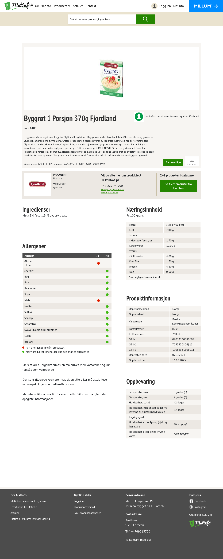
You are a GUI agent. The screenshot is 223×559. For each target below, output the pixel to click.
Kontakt (91, 6)
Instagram (197, 507)
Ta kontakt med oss (138, 540)
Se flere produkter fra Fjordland (179, 186)
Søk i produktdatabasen (87, 513)
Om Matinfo (43, 6)
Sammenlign (173, 162)
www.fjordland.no (109, 192)
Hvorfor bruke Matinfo (23, 507)
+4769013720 (140, 531)
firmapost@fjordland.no (112, 189)
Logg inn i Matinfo (167, 6)
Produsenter (62, 6)
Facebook (197, 501)
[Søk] (102, 19)
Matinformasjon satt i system (28, 501)
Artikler (78, 6)
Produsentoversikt (84, 507)
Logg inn (79, 501)
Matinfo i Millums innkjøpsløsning (30, 519)
